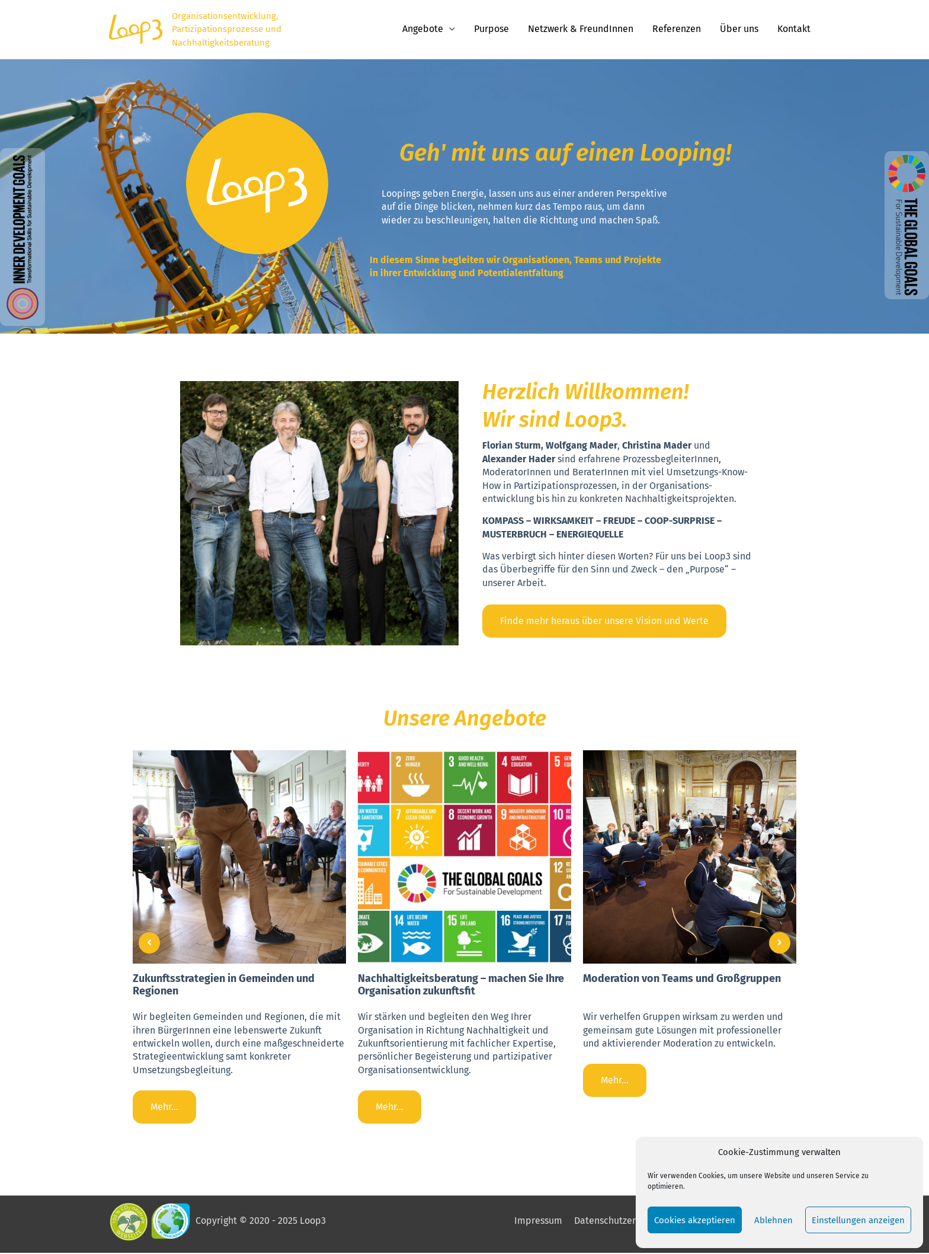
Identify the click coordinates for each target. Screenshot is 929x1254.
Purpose (491, 29)
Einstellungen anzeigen (858, 1220)
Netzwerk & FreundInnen (580, 29)
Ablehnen (773, 1220)
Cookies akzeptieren (694, 1220)
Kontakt (794, 29)
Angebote (422, 29)
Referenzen (676, 29)
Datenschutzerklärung (621, 1221)
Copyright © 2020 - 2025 (259, 1221)
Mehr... (164, 1107)
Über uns (739, 29)
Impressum (539, 1221)
